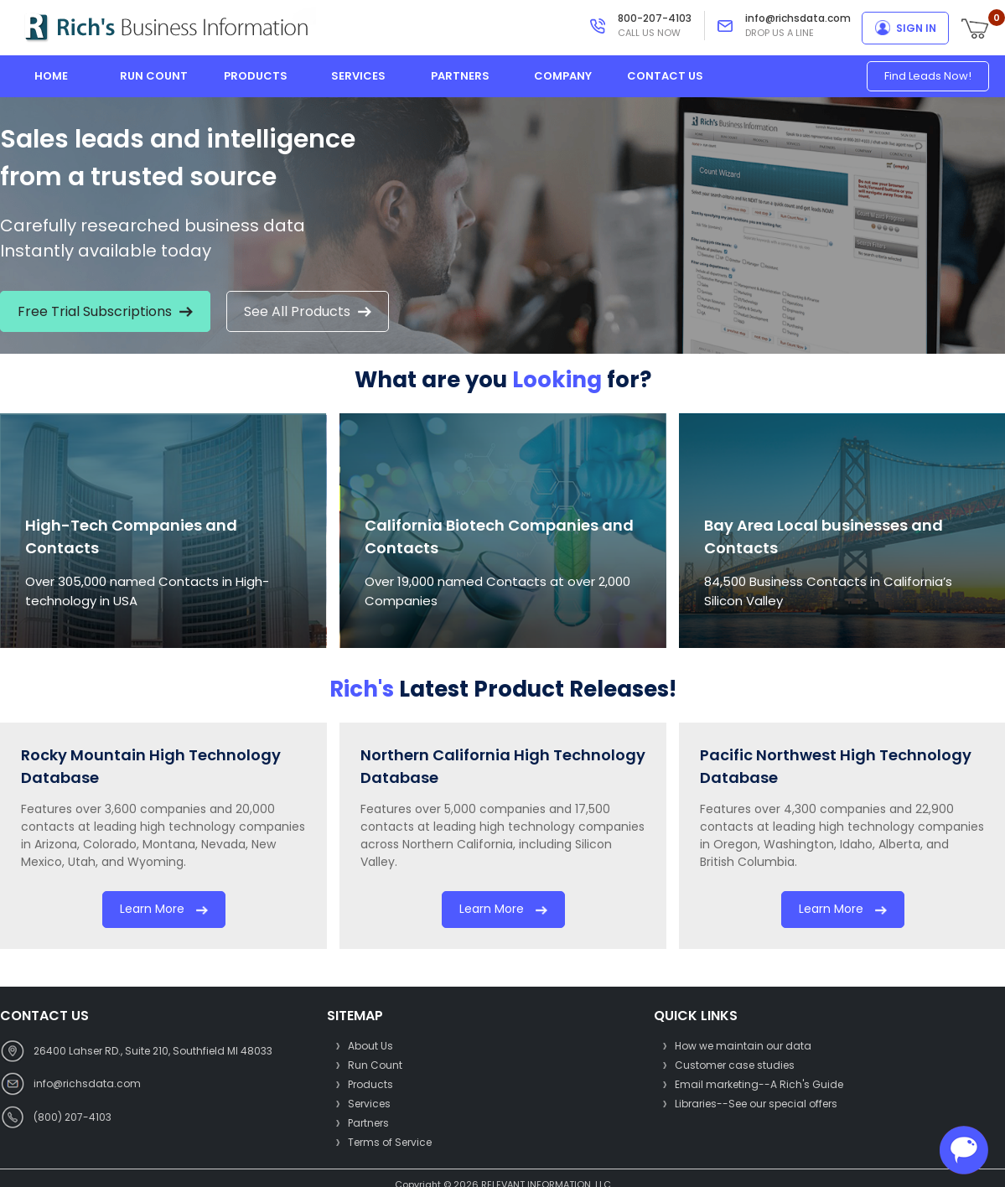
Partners (368, 1123)
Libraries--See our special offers (756, 1103)
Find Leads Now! (927, 76)
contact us (665, 76)
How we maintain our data (743, 1046)
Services (369, 1103)
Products (370, 1084)
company (563, 76)
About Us (370, 1046)
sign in (916, 28)
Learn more (164, 908)
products (256, 76)
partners (460, 76)
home (51, 76)
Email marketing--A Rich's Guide (759, 1084)
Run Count (375, 1065)
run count (154, 76)
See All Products (307, 311)
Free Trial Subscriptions (105, 311)
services (358, 76)
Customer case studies (735, 1065)
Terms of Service (390, 1142)
